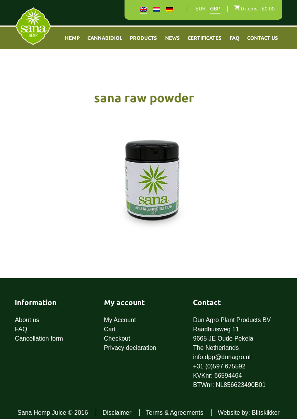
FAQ (234, 38)
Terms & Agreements (174, 412)
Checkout (117, 338)
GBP (215, 9)
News (172, 38)
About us (27, 320)
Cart (110, 329)
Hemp (72, 38)
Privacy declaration (130, 347)
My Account (120, 320)
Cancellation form (39, 338)
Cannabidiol (104, 38)
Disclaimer (116, 412)
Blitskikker (266, 412)
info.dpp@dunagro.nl (222, 357)
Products (143, 38)
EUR (200, 9)
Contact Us (262, 38)
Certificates (205, 38)
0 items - (258, 9)
